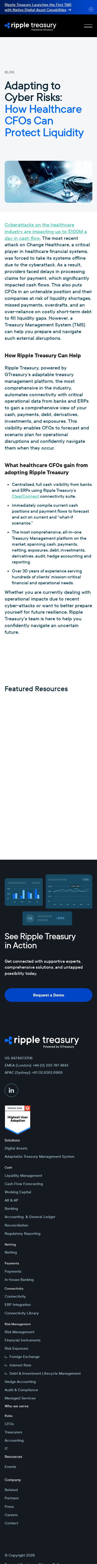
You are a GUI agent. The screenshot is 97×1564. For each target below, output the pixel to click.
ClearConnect (25, 496)
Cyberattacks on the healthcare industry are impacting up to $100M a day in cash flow (46, 231)
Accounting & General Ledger (30, 1216)
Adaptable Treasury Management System (39, 1156)
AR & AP (11, 1200)
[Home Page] (30, 25)
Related (11, 1489)
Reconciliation (16, 1225)
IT (6, 1448)
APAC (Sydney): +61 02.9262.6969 (34, 1072)
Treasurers (13, 1432)
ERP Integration (18, 1304)
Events (10, 1466)
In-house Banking (19, 1279)
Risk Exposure (16, 1348)
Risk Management (19, 1332)
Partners (12, 1498)
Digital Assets (16, 1148)
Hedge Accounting (20, 1381)
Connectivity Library (22, 1313)
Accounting (14, 1440)
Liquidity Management (23, 1175)
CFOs (9, 1424)
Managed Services (20, 1398)
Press (9, 1506)
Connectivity (15, 1296)
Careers (11, 1514)
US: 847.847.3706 (19, 1058)
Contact (11, 1523)
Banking (11, 1208)
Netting (11, 1252)
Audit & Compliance (21, 1390)
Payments (13, 1271)
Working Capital (18, 1192)
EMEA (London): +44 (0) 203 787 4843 (36, 1065)
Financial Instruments (23, 1340)
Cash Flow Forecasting (24, 1183)
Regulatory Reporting (22, 1233)
